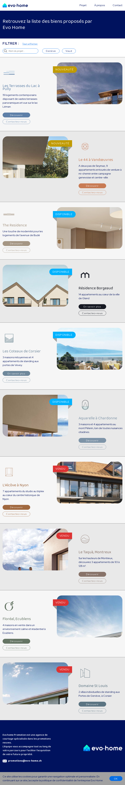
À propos (99, 5)
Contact (117, 5)
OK (116, 778)
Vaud (69, 50)
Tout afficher (30, 44)
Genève (51, 50)
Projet (83, 5)
